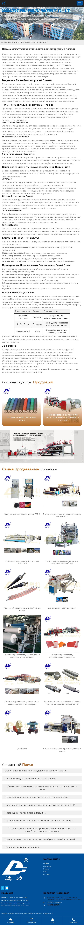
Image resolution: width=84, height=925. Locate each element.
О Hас (45, 872)
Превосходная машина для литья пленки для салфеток (36, 797)
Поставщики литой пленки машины (25, 812)
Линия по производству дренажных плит (15, 906)
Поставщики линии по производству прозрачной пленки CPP (40, 805)
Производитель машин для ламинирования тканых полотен (39, 820)
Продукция (47, 866)
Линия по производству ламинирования (15, 903)
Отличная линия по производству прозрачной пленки (36, 770)
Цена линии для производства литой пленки (31, 778)
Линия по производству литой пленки (14, 900)
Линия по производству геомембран (13, 897)
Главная (4, 42)
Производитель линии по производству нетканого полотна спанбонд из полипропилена (42, 830)
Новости (46, 869)
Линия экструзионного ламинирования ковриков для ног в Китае (42, 788)
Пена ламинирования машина (22, 847)
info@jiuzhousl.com (54, 902)
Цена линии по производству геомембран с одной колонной (40, 839)
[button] (77, 406)
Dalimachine (13, 342)
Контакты (46, 874)
